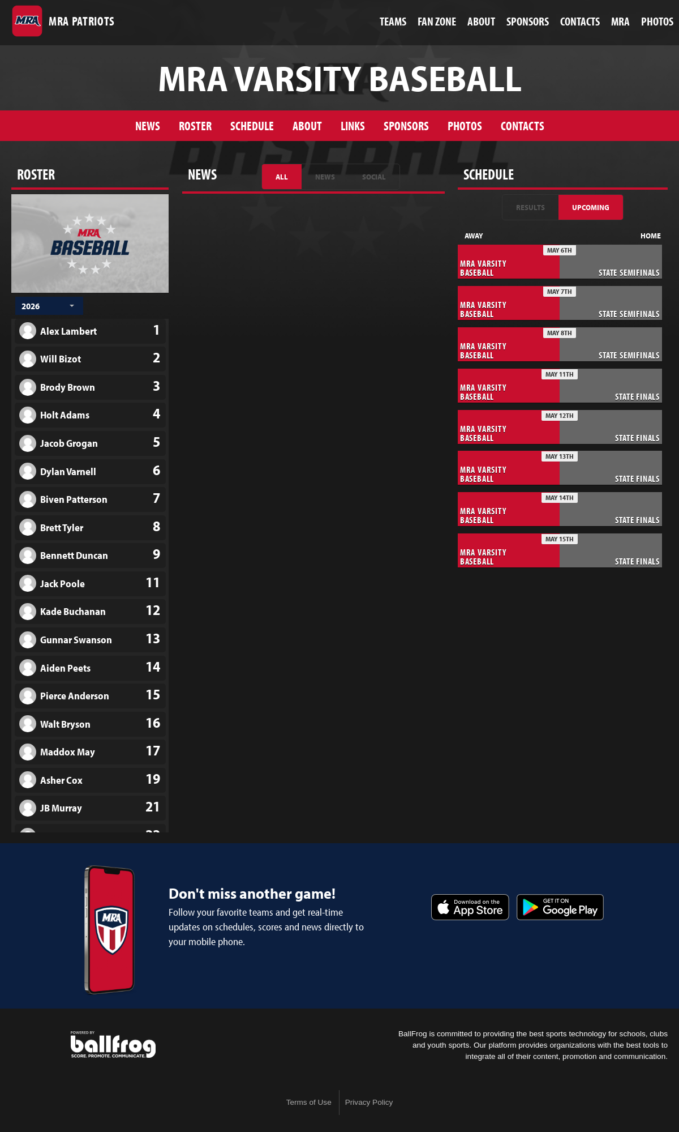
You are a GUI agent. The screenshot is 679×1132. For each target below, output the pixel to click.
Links (353, 125)
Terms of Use (309, 1102)
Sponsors (406, 125)
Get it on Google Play (560, 907)
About (307, 125)
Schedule (252, 125)
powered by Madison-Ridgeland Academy (113, 1044)
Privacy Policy (369, 1102)
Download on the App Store (470, 907)
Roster (195, 125)
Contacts (522, 125)
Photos (465, 125)
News (147, 125)
